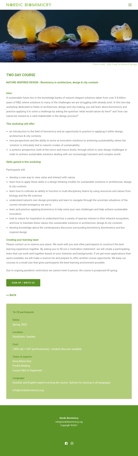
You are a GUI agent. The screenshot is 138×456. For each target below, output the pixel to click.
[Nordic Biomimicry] (29, 5)
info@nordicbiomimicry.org (28, 390)
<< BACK (11, 295)
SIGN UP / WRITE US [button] (23, 283)
